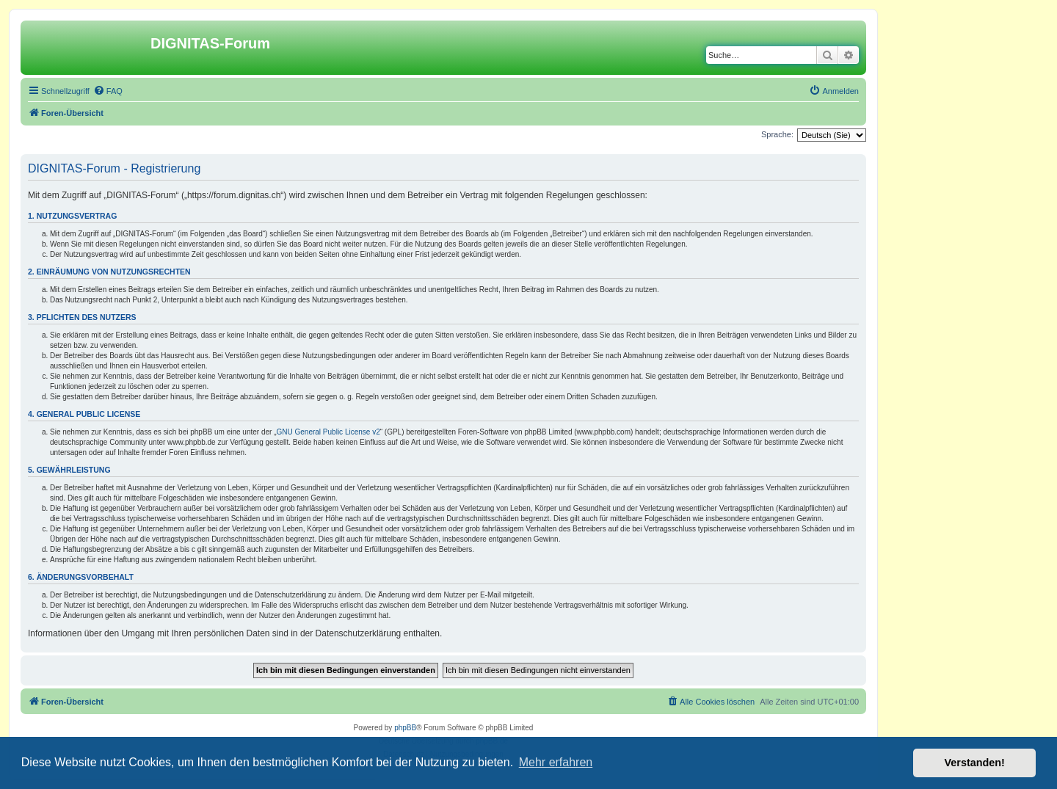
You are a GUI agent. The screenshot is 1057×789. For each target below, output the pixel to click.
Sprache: (777, 134)
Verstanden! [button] (975, 762)
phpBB (405, 728)
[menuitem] (108, 91)
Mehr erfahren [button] (556, 762)
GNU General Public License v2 (328, 432)
